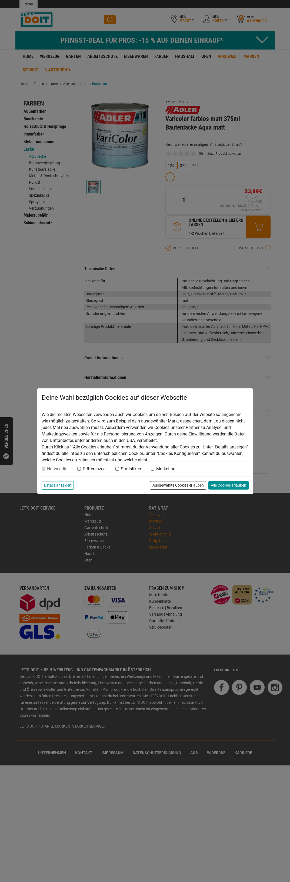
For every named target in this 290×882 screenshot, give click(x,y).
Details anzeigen (57, 485)
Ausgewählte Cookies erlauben (178, 485)
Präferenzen (94, 468)
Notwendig (57, 468)
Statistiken (131, 468)
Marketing (165, 468)
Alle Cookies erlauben (228, 485)
